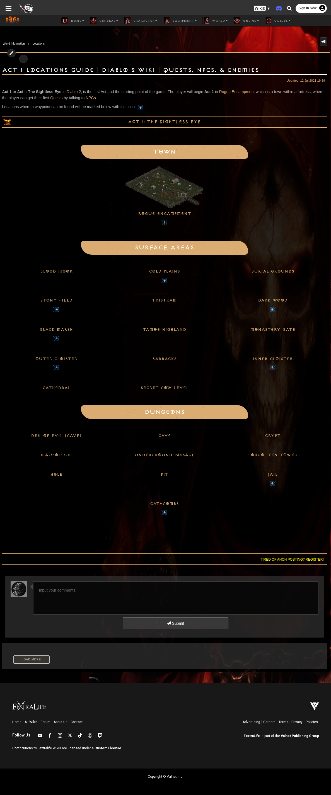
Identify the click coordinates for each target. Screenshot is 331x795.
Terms (283, 722)
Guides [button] (278, 20)
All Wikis (31, 722)
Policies (312, 722)
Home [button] (72, 20)
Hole (56, 474)
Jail (272, 474)
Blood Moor (56, 271)
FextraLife (252, 736)
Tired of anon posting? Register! (292, 559)
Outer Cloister (56, 358)
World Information (14, 43)
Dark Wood (272, 300)
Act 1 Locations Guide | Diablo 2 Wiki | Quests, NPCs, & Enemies (130, 70)
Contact (77, 722)
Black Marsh (56, 329)
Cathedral (56, 387)
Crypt (273, 435)
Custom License (108, 748)
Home (16, 722)
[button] (261, 8)
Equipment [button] (180, 20)
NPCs (91, 98)
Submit (175, 623)
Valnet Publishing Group (300, 736)
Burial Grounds (272, 271)
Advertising (251, 722)
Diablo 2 (74, 91)
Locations (39, 43)
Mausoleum (56, 455)
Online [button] (246, 20)
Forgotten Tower (272, 455)
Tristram (164, 300)
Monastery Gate (272, 329)
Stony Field (56, 300)
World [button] (215, 20)
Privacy (297, 722)
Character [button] (140, 20)
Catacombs (164, 503)
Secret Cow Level (165, 387)
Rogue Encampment (237, 91)
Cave (164, 435)
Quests (56, 98)
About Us (60, 722)
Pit (164, 474)
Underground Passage (164, 455)
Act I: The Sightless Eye (164, 122)
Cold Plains (164, 271)
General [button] (104, 20)
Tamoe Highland (164, 329)
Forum (45, 722)
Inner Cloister (272, 358)
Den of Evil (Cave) (56, 435)
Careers (269, 722)
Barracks (164, 358)
